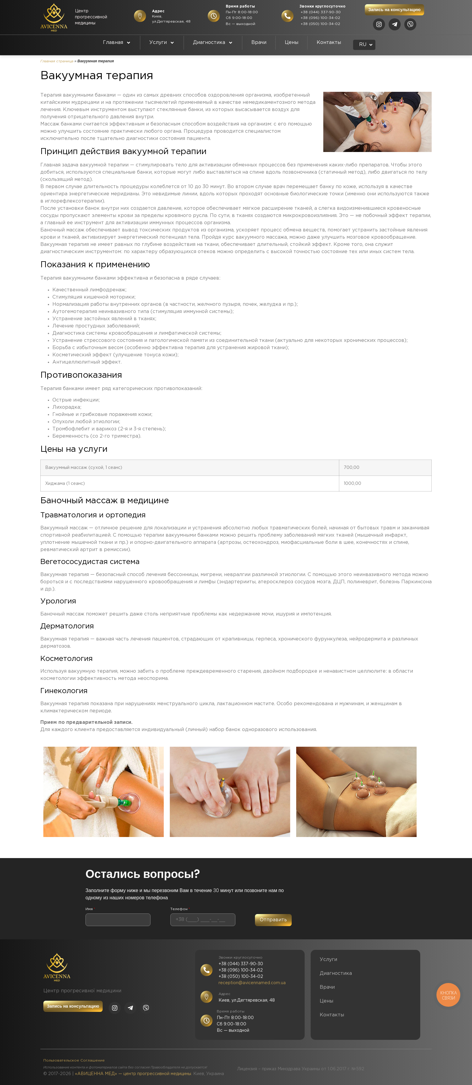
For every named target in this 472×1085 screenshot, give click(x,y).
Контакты (329, 42)
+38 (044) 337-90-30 (320, 12)
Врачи (258, 42)
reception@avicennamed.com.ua (252, 983)
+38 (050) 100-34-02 (320, 24)
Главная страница (56, 61)
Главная (117, 42)
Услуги (162, 42)
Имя (90, 909)
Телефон (180, 909)
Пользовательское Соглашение (74, 1060)
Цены (291, 42)
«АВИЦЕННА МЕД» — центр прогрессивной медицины (133, 1074)
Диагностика (213, 42)
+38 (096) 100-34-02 (320, 18)
